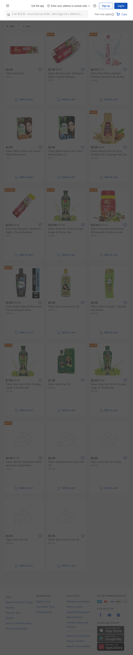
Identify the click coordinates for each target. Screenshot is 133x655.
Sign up (106, 5)
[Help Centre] (94, 6)
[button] (112, 14)
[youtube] (109, 617)
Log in (121, 5)
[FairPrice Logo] (20, 6)
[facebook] (100, 617)
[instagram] (118, 617)
